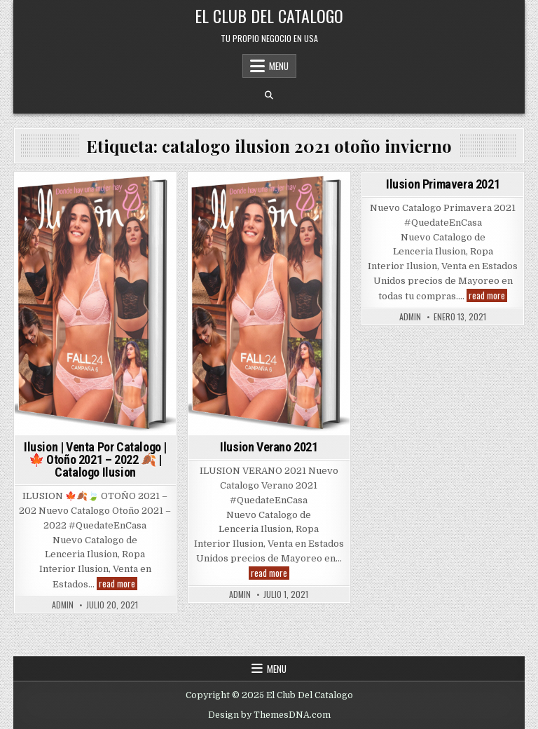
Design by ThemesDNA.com (269, 715)
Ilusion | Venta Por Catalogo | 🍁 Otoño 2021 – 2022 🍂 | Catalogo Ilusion (95, 459)
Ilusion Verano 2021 (268, 447)
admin (63, 605)
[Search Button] (269, 95)
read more (118, 583)
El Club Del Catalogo (269, 15)
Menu (279, 66)
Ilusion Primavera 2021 (442, 184)
